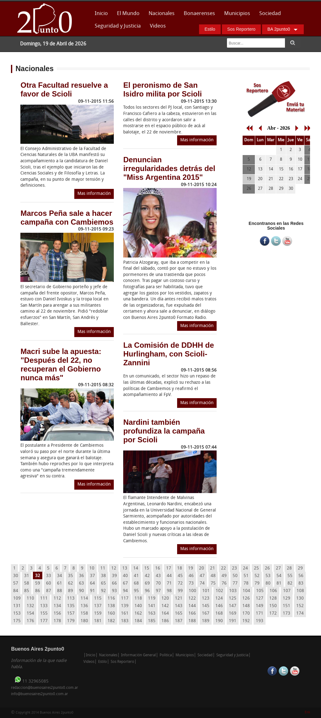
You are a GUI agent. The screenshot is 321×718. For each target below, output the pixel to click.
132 (30, 606)
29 (300, 568)
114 (84, 598)
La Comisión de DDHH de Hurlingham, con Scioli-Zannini (168, 354)
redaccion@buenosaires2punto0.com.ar (44, 688)
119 (151, 598)
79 (257, 583)
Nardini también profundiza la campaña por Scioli (164, 431)
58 (26, 583)
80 (268, 583)
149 (259, 606)
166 (192, 613)
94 (125, 591)
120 (165, 598)
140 (138, 606)
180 (84, 621)
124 (219, 598)
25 (256, 568)
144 (192, 606)
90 (81, 591)
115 (98, 598)
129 (286, 598)
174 (300, 613)
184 (138, 621)
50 (235, 576)
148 (246, 606)
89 (70, 591)
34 (59, 576)
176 (30, 621)
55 (289, 576)
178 (57, 621)
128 (273, 598)
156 (57, 613)
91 (92, 591)
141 (151, 606)
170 (246, 613)
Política (166, 655)
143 (178, 606)
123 (205, 598)
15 (146, 568)
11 (102, 568)
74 (202, 583)
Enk (307, 712)
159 (98, 613)
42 (147, 576)
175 (17, 621)
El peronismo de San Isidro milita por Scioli (162, 89)
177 (44, 621)
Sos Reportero (241, 29)
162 (138, 613)
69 (147, 583)
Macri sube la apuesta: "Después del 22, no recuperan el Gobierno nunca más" (60, 364)
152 (300, 606)
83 (300, 583)
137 (98, 606)
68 (136, 583)
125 (232, 598)
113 (71, 598)
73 (191, 583)
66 (114, 583)
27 (278, 568)
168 (219, 613)
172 (273, 613)
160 (111, 613)
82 (289, 583)
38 (103, 576)
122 (192, 598)
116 (111, 598)
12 (113, 568)
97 (158, 591)
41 (136, 576)
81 (279, 583)
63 (81, 583)
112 (57, 598)
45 (180, 576)
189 (205, 621)
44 (169, 576)
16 (157, 568)
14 (135, 568)
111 (44, 598)
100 (192, 591)
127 (259, 598)
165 (178, 613)
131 (17, 606)
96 (147, 591)
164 (165, 613)
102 (219, 591)
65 (103, 583)
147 (232, 606)
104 (246, 591)
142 (165, 606)
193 (259, 621)
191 (232, 621)
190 (219, 621)
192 (246, 621)
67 (125, 583)
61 (59, 583)
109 (17, 598)
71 (169, 583)
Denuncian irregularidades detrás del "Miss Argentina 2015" (169, 168)
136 (84, 606)
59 (37, 583)
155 (44, 613)
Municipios (237, 13)
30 (15, 576)
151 (286, 606)
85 (26, 591)
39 (114, 576)
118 (138, 598)
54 (279, 576)
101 (206, 591)
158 (84, 613)
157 (71, 613)
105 (260, 591)
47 (202, 576)
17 (168, 568)
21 (212, 568)
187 (178, 621)
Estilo (209, 29)
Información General (138, 655)
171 (259, 613)
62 (70, 583)
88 (59, 591)
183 (125, 621)
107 (287, 591)
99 (180, 591)
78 (246, 583)
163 (151, 613)
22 (223, 568)
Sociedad (270, 13)
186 (165, 621)
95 (136, 591)
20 (201, 568)
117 (125, 598)
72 (180, 583)
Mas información (94, 193)
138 (111, 606)
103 (233, 591)
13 (124, 568)
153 (17, 613)
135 (71, 606)
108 (300, 591)
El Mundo (128, 13)
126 (246, 598)
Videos (158, 26)
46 (191, 576)
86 (37, 591)
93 (114, 591)
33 (48, 576)
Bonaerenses (197, 15)
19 (190, 568)
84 (15, 591)
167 (205, 613)
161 (125, 613)
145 (205, 606)
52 (257, 576)
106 (273, 591)
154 (30, 613)
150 (273, 606)
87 (48, 591)
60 (48, 583)
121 (178, 598)
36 (81, 576)
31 (26, 576)
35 (70, 576)
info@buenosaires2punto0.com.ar (39, 694)
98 (169, 591)
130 (300, 598)
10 (91, 568)
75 (213, 583)
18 (179, 568)
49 (224, 576)
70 (158, 583)
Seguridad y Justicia (118, 26)
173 (286, 613)
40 (125, 576)
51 (246, 576)
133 (44, 606)
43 (158, 576)
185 (151, 621)
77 (235, 583)
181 (98, 621)
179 (71, 621)
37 (92, 576)
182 (111, 621)
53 (268, 576)
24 (245, 568)
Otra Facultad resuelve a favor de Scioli (64, 89)
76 (224, 583)
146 (219, 606)
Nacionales (162, 13)
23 (234, 568)
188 (192, 621)
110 (30, 598)
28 (289, 568)
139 (125, 606)
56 (300, 576)
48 (213, 576)
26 (267, 568)
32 (37, 576)
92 (103, 591)
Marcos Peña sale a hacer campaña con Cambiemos (66, 217)
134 (57, 606)
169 (232, 613)
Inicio (101, 13)
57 (15, 583)
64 (92, 583)
